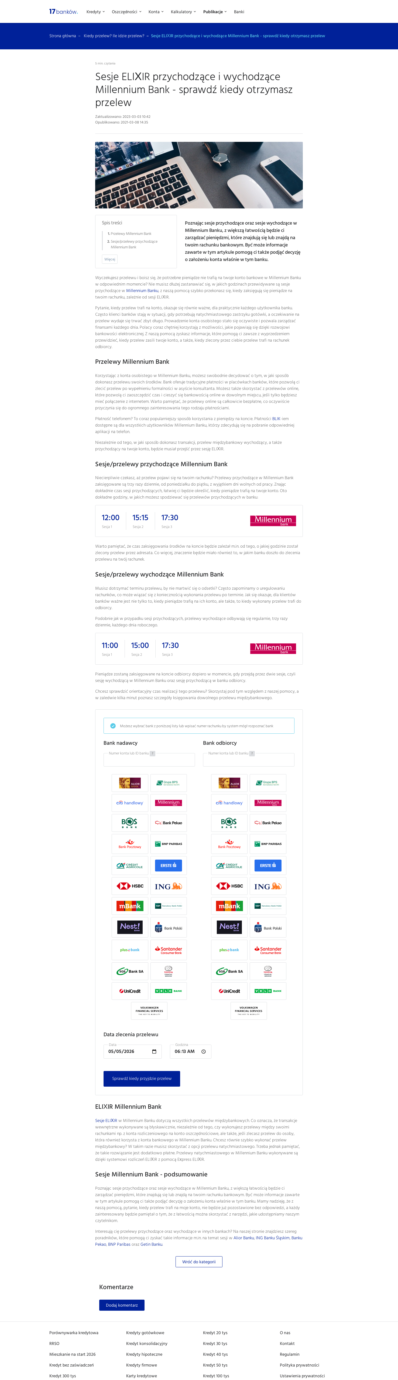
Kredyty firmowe (141, 1365)
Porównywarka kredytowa (73, 1333)
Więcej (109, 260)
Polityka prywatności (299, 1365)
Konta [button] (155, 12)
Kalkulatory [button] (182, 12)
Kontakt (287, 1344)
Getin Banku (151, 1244)
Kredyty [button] (94, 12)
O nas (285, 1333)
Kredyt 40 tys (215, 1354)
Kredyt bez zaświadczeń (71, 1365)
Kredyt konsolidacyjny (146, 1344)
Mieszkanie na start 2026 (72, 1354)
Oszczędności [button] (125, 12)
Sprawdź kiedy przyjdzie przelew (142, 1079)
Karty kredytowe (141, 1376)
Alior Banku (244, 1238)
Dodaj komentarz (122, 1305)
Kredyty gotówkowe (145, 1333)
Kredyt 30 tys (215, 1344)
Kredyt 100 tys (216, 1376)
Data (112, 1045)
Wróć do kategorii (199, 1262)
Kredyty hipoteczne (144, 1354)
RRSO (54, 1344)
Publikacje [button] (213, 12)
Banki (239, 12)
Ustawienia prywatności (302, 1376)
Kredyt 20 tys (215, 1333)
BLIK (276, 419)
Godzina (181, 1045)
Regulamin (290, 1354)
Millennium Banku (142, 291)
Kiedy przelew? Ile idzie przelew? (114, 36)
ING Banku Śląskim (273, 1238)
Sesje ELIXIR (106, 1121)
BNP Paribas (119, 1244)
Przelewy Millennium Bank (131, 234)
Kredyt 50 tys (215, 1365)
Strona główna (62, 36)
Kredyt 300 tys (62, 1376)
